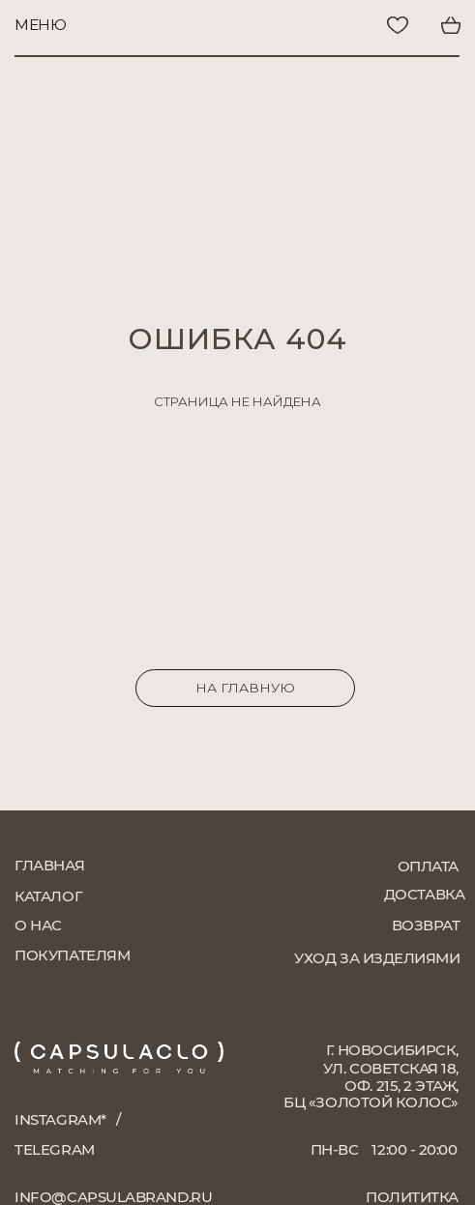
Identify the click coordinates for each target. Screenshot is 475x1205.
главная (49, 865)
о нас (38, 925)
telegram (54, 1149)
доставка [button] (424, 894)
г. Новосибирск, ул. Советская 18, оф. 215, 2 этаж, (391, 1068)
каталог (48, 896)
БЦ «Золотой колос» (371, 1102)
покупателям (72, 955)
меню (40, 24)
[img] (344, 25)
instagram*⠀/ (67, 1119)
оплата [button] (428, 866)
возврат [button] (426, 925)
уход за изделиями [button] (377, 958)
